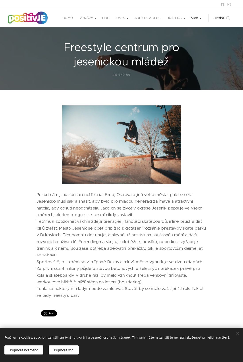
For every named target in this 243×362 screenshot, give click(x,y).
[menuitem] (66, 17)
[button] (221, 17)
